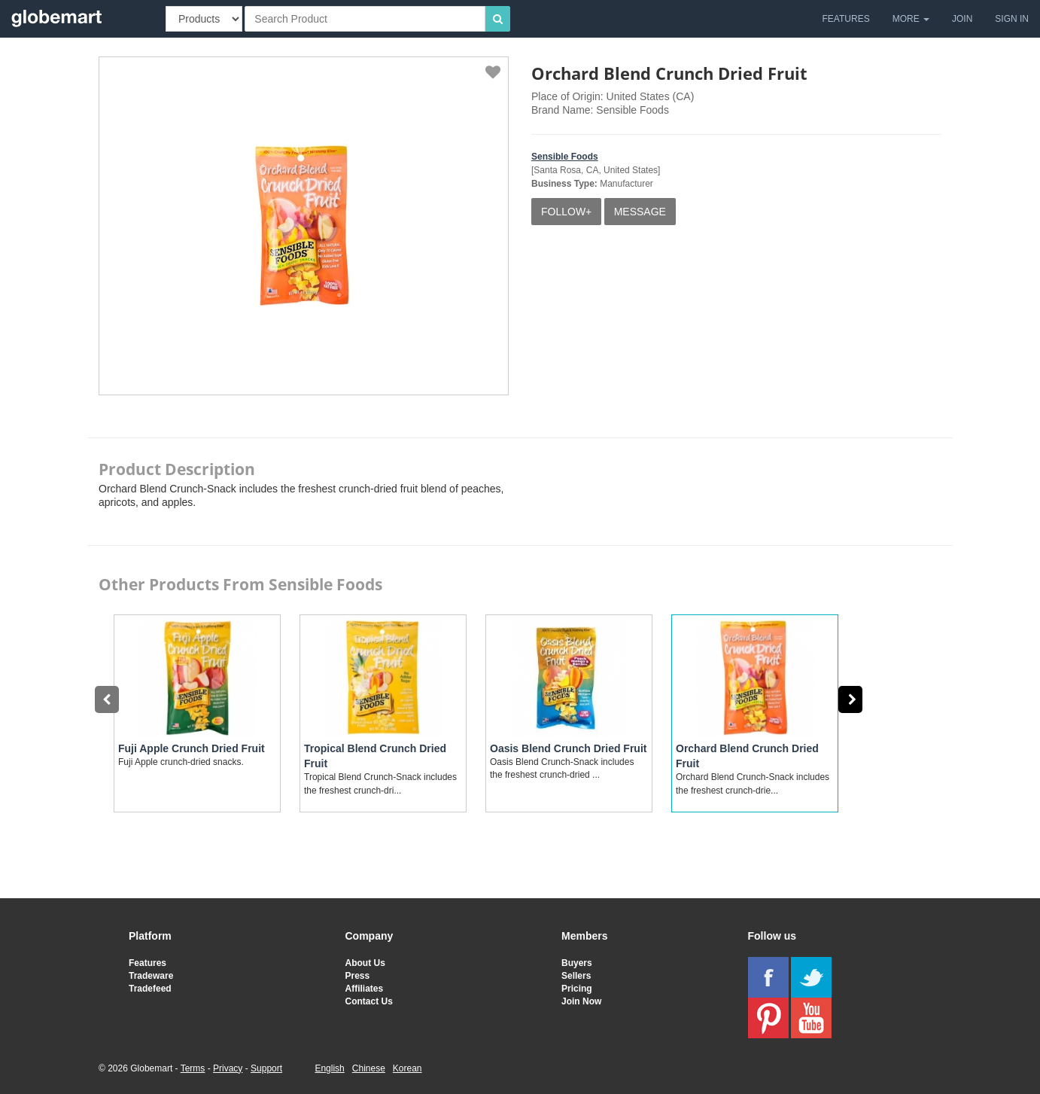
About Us (365, 963)
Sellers (576, 976)
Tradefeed (150, 988)
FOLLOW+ (566, 212)
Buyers (576, 963)
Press (357, 976)
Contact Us (369, 1001)
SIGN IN (1012, 19)
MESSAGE (640, 212)
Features (147, 963)
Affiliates (364, 988)
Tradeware (151, 976)
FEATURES (846, 19)
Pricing (576, 988)
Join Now (581, 1001)
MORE (911, 19)
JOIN (962, 19)
